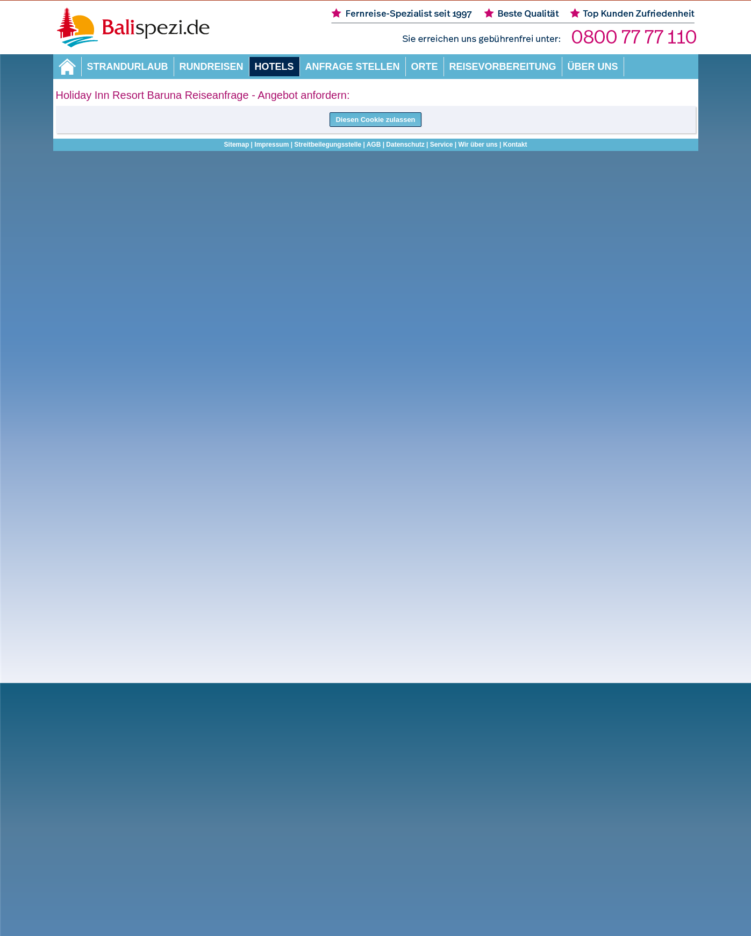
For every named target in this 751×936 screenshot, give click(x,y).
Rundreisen (212, 66)
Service (441, 144)
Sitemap (236, 144)
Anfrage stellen (352, 66)
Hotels (274, 66)
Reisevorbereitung (502, 66)
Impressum (271, 144)
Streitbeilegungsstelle (327, 144)
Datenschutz (405, 144)
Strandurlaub (127, 66)
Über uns (593, 66)
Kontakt (515, 144)
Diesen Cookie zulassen (375, 120)
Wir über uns (477, 144)
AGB (374, 144)
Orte (424, 66)
